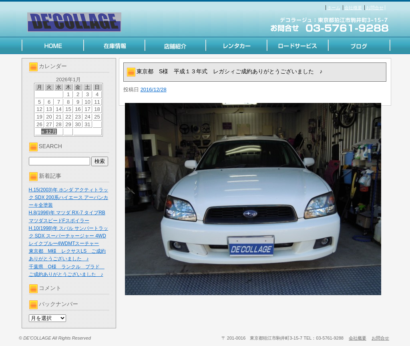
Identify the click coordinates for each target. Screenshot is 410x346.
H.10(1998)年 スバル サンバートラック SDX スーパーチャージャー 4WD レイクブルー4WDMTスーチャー (69, 235)
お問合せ (375, 7)
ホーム (333, 7)
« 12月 (48, 132)
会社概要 (353, 7)
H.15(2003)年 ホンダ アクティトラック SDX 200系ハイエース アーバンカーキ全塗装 (69, 197)
